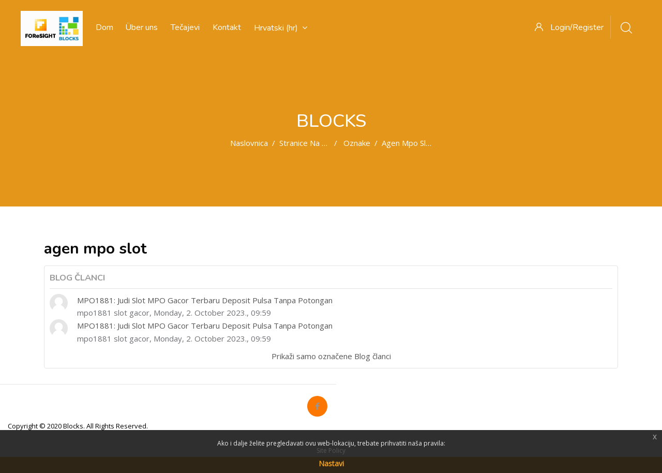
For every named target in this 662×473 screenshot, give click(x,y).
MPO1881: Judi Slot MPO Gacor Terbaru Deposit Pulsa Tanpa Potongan (205, 300)
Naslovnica (249, 143)
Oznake (356, 143)
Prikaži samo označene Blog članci (331, 356)
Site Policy (331, 450)
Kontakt (227, 27)
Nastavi (331, 463)
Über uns (141, 27)
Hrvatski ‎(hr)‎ (280, 28)
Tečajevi (185, 27)
